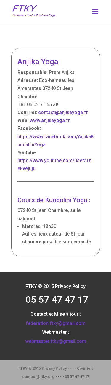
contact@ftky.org (38, 376)
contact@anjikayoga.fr (63, 112)
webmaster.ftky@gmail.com (55, 341)
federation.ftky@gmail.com (56, 323)
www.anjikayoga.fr (50, 120)
